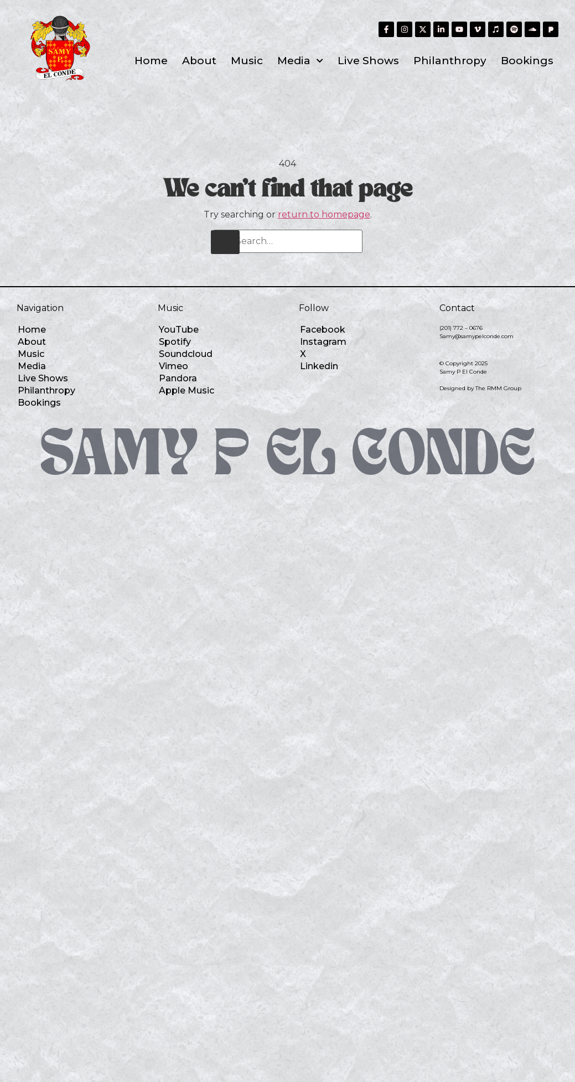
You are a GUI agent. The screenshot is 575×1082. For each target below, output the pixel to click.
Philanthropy (449, 60)
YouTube (179, 329)
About (199, 60)
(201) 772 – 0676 (461, 328)
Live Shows (368, 60)
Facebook (322, 329)
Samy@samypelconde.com (476, 336)
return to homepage (324, 214)
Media (300, 60)
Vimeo (173, 366)
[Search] (225, 242)
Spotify (175, 341)
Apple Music (186, 390)
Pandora (178, 378)
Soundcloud (186, 354)
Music (247, 60)
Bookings (527, 60)
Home (151, 60)
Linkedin (319, 366)
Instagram (323, 341)
